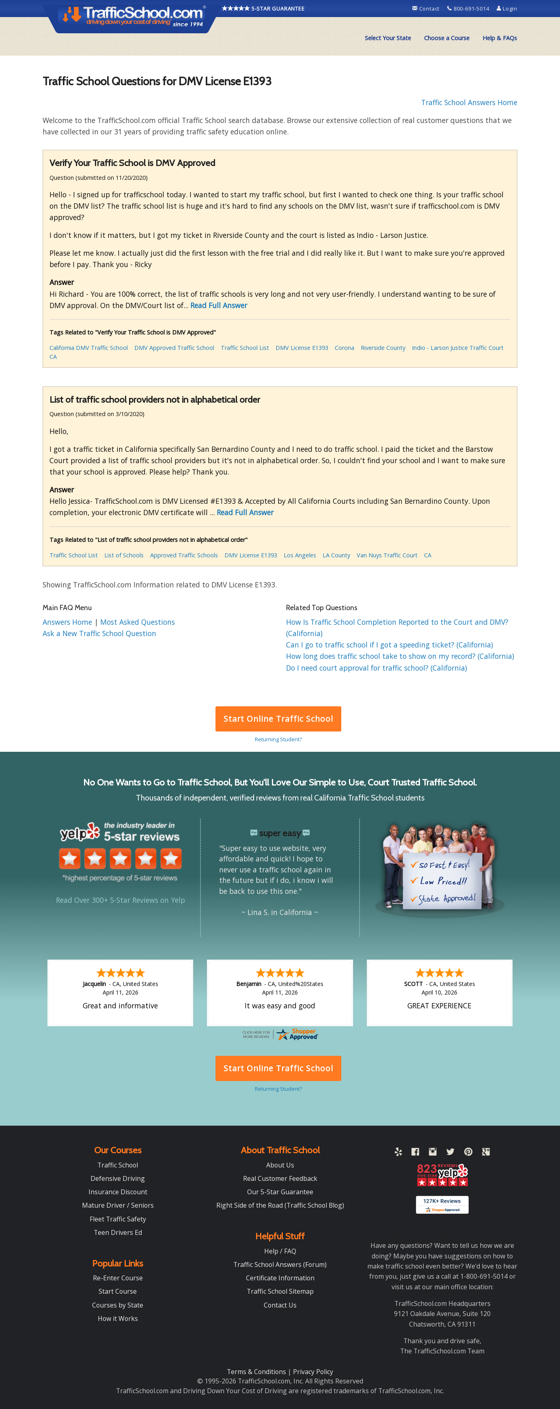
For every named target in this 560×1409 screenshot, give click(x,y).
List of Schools (124, 555)
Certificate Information (280, 1277)
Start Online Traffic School (278, 718)
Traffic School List (245, 348)
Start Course (118, 1291)
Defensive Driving (117, 1178)
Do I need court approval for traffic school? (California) (376, 668)
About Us (280, 1165)
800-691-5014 (469, 8)
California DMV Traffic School (89, 348)
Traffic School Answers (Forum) (280, 1264)
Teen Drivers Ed (118, 1232)
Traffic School (117, 1165)
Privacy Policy (313, 1371)
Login (507, 8)
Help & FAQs (499, 38)
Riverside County (383, 348)
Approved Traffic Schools (184, 555)
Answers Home (68, 622)
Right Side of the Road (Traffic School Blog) (280, 1205)
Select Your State (388, 38)
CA (53, 356)
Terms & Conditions (257, 1371)
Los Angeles (300, 555)
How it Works (118, 1318)
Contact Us (280, 1305)
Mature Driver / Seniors (118, 1205)
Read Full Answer (218, 305)
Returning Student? (278, 739)
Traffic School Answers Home (469, 102)
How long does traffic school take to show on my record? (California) (400, 656)
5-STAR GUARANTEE (263, 8)
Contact (426, 8)
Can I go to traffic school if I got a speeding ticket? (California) (389, 644)
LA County (336, 555)
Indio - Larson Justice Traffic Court (458, 348)
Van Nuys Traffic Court (387, 555)
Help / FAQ (280, 1251)
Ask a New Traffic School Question (99, 633)
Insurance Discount (117, 1191)
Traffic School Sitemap (280, 1291)
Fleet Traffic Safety (118, 1219)
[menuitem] (388, 38)
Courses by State (117, 1305)
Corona (344, 348)
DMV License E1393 (302, 348)
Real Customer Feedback (280, 1178)
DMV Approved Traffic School (174, 348)
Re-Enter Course (118, 1277)
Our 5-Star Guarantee (280, 1191)
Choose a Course (447, 38)
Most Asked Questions (137, 622)
